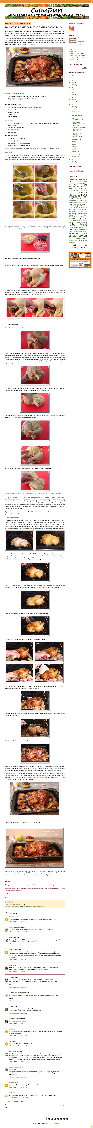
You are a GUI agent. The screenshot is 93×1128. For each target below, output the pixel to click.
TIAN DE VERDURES (78, 116)
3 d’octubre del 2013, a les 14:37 (18, 1001)
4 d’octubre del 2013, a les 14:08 (18, 1046)
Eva (10, 1029)
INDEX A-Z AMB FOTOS (77, 53)
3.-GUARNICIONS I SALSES (78, 189)
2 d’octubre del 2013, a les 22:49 (18, 944)
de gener (75, 156)
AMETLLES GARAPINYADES (77, 119)
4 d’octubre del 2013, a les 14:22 (18, 1061)
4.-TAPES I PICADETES (78, 193)
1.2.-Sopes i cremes (80, 181)
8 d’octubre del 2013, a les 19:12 (18, 1087)
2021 (72, 87)
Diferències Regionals (76, 60)
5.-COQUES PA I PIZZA (78, 197)
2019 (72, 92)
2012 (72, 159)
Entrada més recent (10, 1105)
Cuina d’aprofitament (78, 222)
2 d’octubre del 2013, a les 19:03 (18, 921)
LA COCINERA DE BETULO (17, 993)
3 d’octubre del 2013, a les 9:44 (17, 987)
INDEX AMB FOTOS (79, 231)
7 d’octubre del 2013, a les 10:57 (18, 1077)
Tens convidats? (41, 906)
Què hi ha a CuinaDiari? (77, 58)
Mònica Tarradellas (14, 927)
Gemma (11, 1006)
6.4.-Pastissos (83, 206)
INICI (71, 49)
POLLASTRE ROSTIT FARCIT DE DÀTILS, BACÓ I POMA (78, 134)
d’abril (74, 149)
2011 (72, 162)
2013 (72, 107)
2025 (72, 77)
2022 (72, 85)
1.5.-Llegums (80, 185)
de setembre (76, 139)
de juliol (74, 141)
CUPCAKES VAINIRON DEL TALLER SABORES (78, 129)
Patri (10, 1093)
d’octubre (75, 114)
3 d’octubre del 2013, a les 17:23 (18, 1023)
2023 (72, 82)
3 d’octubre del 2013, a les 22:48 (18, 1035)
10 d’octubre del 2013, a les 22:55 (18, 1097)
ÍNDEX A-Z (73, 51)
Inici (35, 1105)
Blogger (57, 1123)
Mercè (11, 965)
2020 (72, 89)
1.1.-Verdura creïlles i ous (78, 179)
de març (74, 151)
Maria (10, 1041)
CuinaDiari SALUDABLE (78, 225)
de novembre (76, 111)
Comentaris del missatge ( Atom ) (22, 1108)
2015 (72, 102)
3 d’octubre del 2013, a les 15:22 (18, 1013)
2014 (72, 104)
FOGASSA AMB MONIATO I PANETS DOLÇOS (78, 124)
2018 (72, 94)
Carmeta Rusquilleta (15, 1018)
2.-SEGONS (14, 906)
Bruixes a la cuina (14, 1067)
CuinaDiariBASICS (31, 906)
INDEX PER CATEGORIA (77, 55)
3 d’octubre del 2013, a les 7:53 (17, 959)
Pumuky (11, 977)
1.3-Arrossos (76, 183)
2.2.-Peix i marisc (78, 187)
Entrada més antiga (59, 1105)
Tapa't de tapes (13, 949)
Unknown (12, 916)
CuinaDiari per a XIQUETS (78, 228)
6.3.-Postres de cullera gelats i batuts (78, 204)
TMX (85, 242)
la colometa (12, 937)
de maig (74, 146)
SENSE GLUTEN (78, 236)
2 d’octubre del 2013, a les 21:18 (18, 932)
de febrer (75, 154)
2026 (72, 75)
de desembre (76, 109)
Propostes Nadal (75, 233)
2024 (72, 80)
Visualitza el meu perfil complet (81, 42)
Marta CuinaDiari (14, 1051)
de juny (74, 144)
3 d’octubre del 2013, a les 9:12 (17, 971)
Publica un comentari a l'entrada (16, 1101)
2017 (72, 97)
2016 (72, 99)
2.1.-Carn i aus (22, 906)
